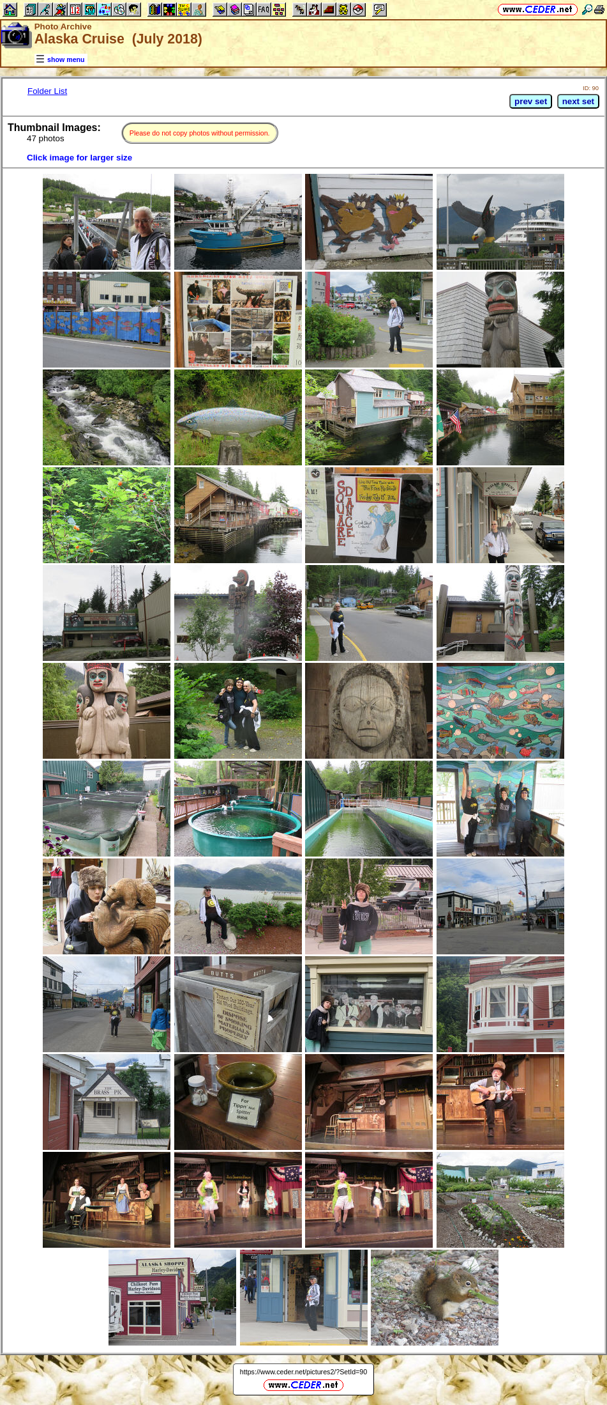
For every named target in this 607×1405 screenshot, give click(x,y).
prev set (530, 101)
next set (578, 101)
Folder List (47, 91)
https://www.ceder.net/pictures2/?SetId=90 (303, 1372)
